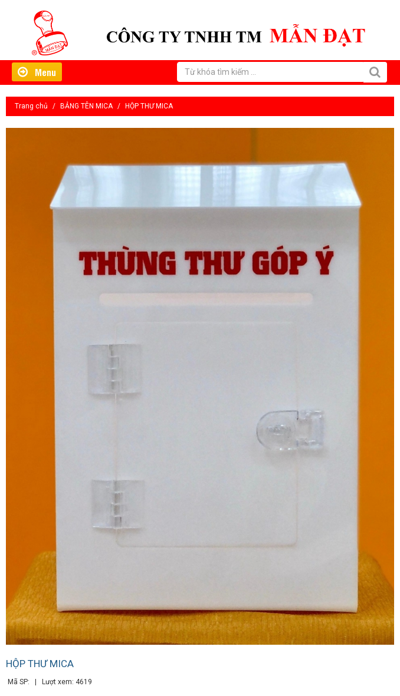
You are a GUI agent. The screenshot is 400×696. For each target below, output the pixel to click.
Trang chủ (31, 106)
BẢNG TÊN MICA (86, 106)
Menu (37, 71)
